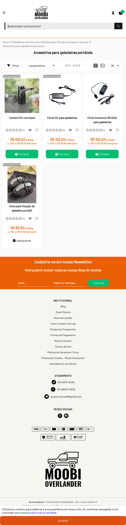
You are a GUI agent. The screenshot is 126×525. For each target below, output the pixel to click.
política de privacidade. (43, 512)
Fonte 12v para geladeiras (62, 117)
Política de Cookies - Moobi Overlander (63, 358)
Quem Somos (63, 312)
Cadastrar (98, 282)
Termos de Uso (63, 346)
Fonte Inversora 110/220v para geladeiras (102, 120)
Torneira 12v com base (22, 117)
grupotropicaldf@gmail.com (63, 396)
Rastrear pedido (63, 317)
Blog (63, 306)
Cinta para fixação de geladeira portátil (22, 208)
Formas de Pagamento (63, 335)
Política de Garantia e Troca (63, 352)
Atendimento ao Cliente (63, 363)
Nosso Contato (63, 340)
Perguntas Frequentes (63, 329)
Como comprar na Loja (63, 323)
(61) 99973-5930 (63, 389)
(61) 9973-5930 (63, 382)
